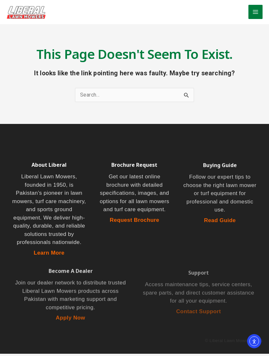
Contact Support (198, 316)
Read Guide (220, 223)
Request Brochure (134, 223)
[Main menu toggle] (255, 13)
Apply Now (70, 321)
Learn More (49, 255)
